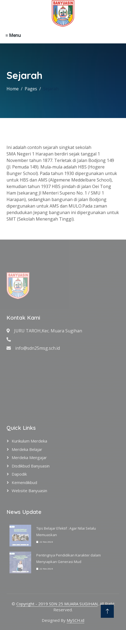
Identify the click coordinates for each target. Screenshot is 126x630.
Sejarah (51, 89)
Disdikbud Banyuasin (31, 466)
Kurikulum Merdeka (29, 441)
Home (13, 89)
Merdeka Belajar (27, 449)
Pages (31, 89)
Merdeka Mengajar (29, 457)
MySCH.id (75, 620)
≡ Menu (13, 35)
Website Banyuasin (29, 490)
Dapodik (19, 474)
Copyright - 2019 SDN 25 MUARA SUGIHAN (57, 603)
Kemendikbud (24, 482)
